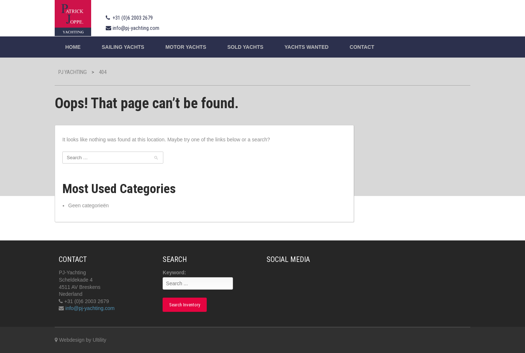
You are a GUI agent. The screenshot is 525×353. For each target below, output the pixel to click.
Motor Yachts (186, 47)
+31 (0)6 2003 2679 (133, 18)
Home (73, 47)
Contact (362, 47)
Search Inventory (184, 304)
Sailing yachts (123, 47)
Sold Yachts (245, 47)
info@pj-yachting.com (136, 28)
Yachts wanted (306, 47)
